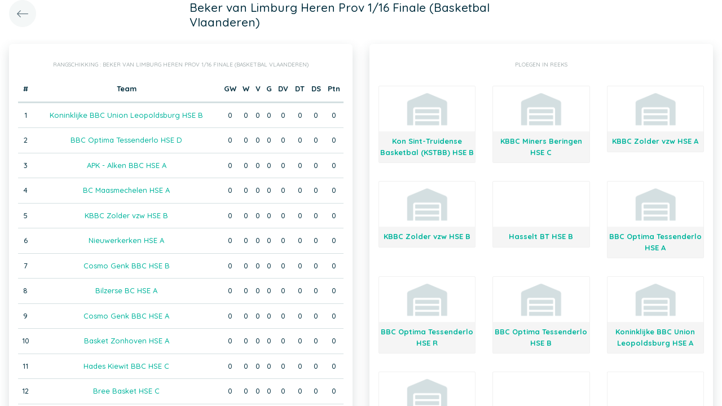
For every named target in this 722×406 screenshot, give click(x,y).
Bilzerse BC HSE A (126, 290)
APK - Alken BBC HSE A (126, 165)
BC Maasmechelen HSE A (126, 190)
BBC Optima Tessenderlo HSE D (126, 139)
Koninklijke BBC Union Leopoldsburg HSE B (126, 115)
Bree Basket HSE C (126, 390)
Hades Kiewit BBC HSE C (126, 365)
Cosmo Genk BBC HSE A (126, 315)
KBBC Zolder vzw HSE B (126, 215)
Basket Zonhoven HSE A (126, 340)
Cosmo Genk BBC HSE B (126, 265)
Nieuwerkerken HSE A (126, 240)
